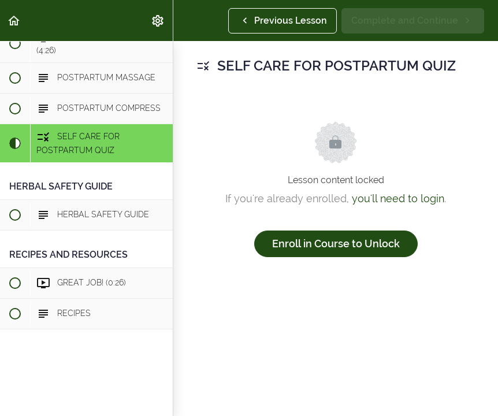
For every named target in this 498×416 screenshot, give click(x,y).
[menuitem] (158, 20)
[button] (14, 20)
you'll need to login (398, 198)
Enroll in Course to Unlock (336, 243)
